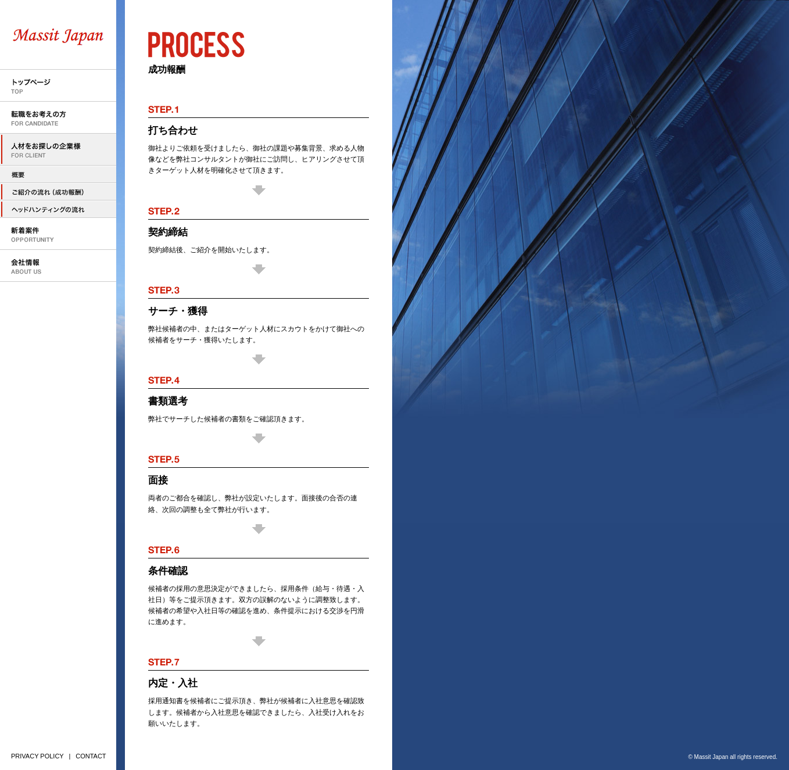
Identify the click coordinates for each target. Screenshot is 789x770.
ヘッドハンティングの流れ (58, 209)
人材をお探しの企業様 (58, 150)
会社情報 (58, 266)
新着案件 (58, 234)
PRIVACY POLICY (37, 756)
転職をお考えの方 (58, 118)
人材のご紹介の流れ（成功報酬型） (58, 191)
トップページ (58, 86)
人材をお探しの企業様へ (58, 174)
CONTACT (91, 756)
